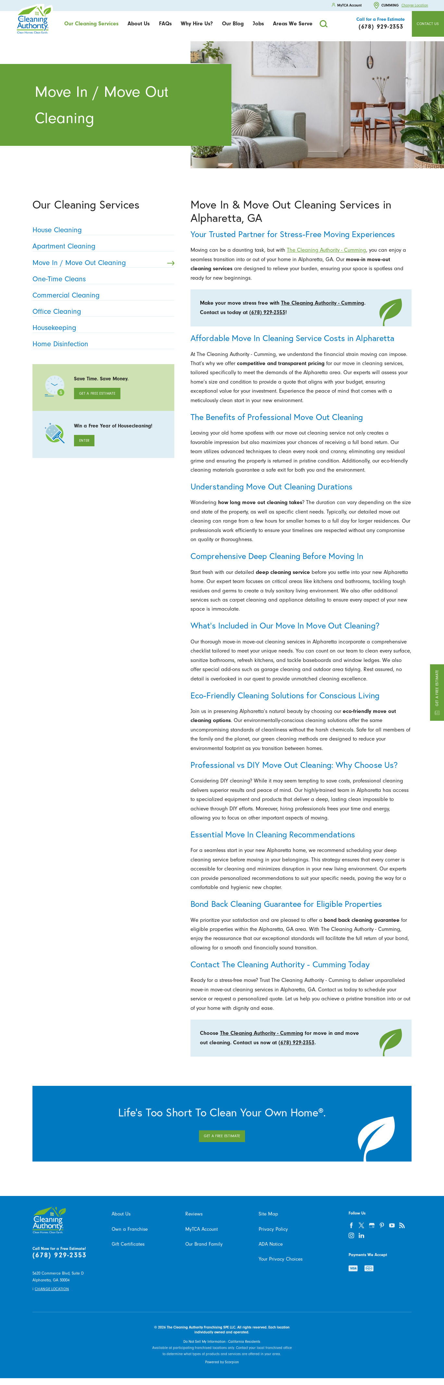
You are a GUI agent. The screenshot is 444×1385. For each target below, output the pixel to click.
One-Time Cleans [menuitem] (101, 279)
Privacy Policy (273, 1229)
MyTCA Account (201, 1229)
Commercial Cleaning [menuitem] (101, 295)
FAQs (165, 23)
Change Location (414, 5)
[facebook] (351, 1225)
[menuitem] (91, 24)
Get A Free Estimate (97, 393)
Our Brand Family (204, 1244)
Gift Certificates (128, 1244)
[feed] (402, 1225)
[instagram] (351, 1235)
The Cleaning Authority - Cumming (326, 250)
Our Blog (233, 23)
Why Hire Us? (197, 23)
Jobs (258, 23)
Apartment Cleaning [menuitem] (101, 246)
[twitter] (361, 1225)
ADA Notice (271, 1244)
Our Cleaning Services (91, 23)
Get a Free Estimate (437, 692)
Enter (84, 440)
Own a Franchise (130, 1229)
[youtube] (392, 1225)
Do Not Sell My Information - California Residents (221, 1342)
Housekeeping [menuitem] (101, 328)
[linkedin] (361, 1235)
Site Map (268, 1214)
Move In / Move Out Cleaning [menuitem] (103, 263)
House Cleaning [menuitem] (101, 230)
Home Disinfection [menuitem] (101, 344)
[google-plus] (372, 1225)
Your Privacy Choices (280, 1259)
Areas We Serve (293, 23)
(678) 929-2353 (267, 312)
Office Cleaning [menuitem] (101, 311)
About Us (139, 23)
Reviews (194, 1214)
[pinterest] (382, 1225)
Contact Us (428, 24)
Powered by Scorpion (222, 1362)
